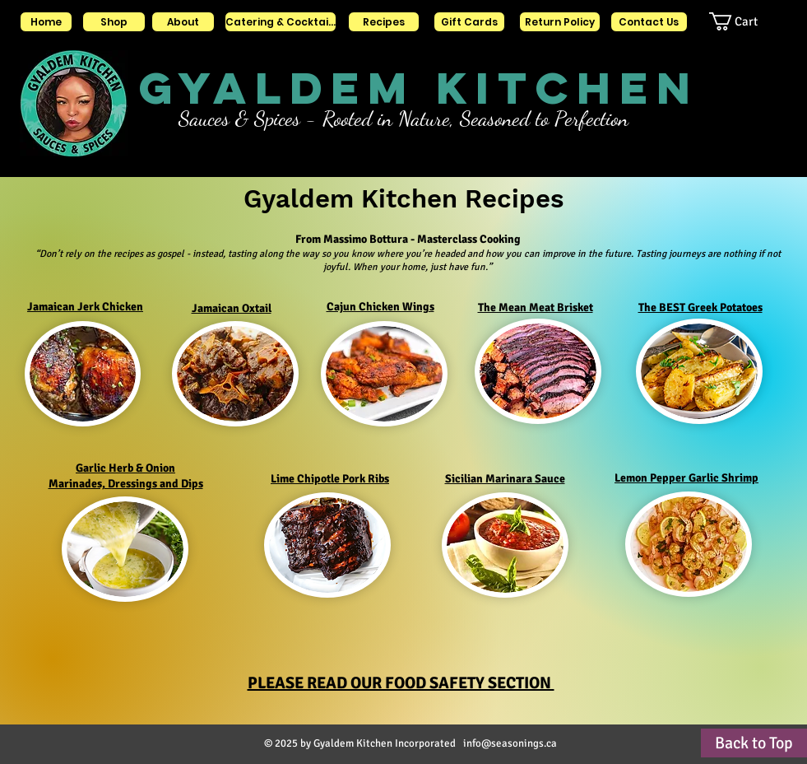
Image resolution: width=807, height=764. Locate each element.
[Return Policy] (560, 22)
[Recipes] (384, 22)
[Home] (46, 22)
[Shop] (114, 22)
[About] (183, 22)
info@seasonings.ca (510, 743)
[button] (747, 21)
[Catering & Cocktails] (280, 22)
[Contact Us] (649, 22)
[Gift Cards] (469, 22)
